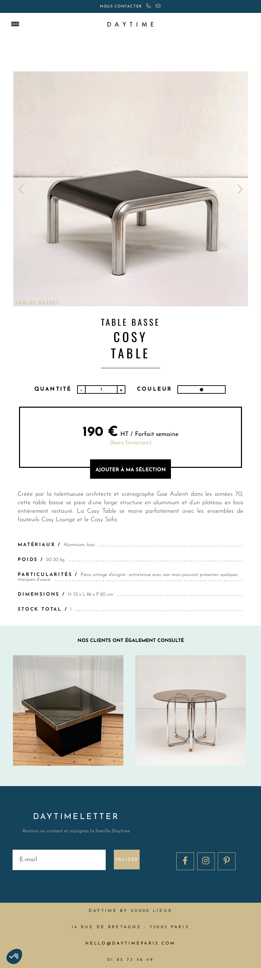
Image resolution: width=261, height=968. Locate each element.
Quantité (53, 389)
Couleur (154, 389)
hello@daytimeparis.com (130, 943)
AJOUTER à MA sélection (130, 470)
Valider (127, 859)
